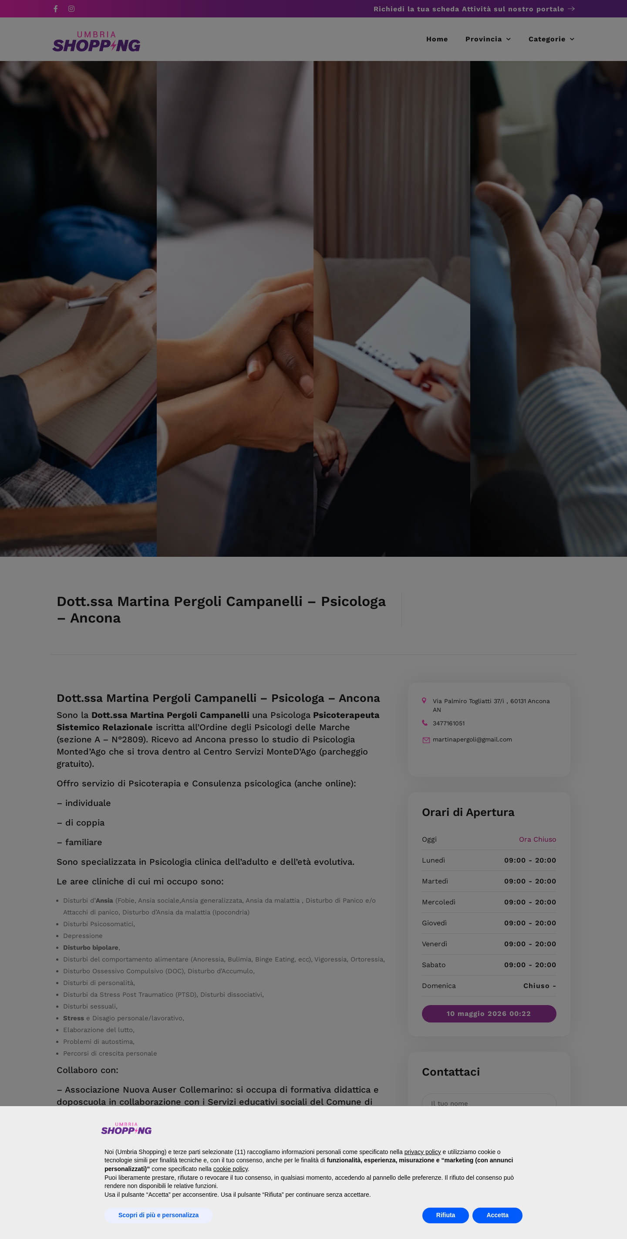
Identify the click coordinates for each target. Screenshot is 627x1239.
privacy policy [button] (423, 1151)
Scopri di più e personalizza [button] (158, 1215)
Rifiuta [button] (445, 1215)
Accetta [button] (497, 1215)
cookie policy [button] (230, 1168)
